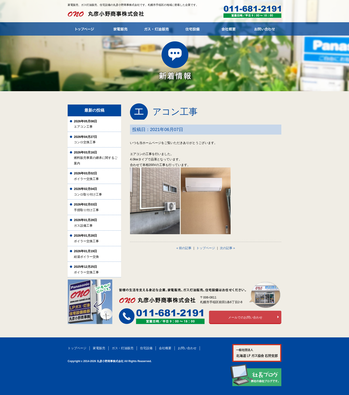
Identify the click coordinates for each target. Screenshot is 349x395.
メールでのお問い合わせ (245, 317)
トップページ (205, 248)
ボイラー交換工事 (86, 176)
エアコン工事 (85, 124)
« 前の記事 (184, 248)
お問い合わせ (187, 348)
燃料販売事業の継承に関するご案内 (96, 158)
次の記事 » (227, 248)
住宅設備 (146, 348)
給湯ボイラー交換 (86, 253)
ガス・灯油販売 (123, 348)
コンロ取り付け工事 (88, 191)
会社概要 (165, 348)
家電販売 (99, 348)
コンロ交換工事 (85, 139)
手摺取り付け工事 (86, 207)
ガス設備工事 (85, 222)
